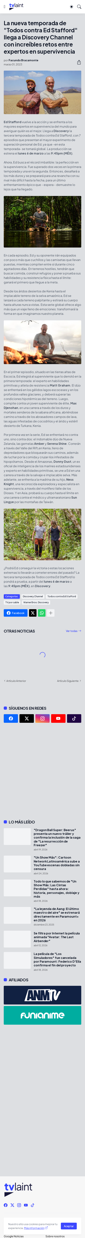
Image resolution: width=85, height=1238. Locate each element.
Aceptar (69, 1226)
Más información (34, 1228)
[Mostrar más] (50, 613)
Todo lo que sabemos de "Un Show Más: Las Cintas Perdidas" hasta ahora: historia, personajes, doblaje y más (56, 889)
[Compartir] (77, 62)
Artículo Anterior (16, 680)
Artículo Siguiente (68, 680)
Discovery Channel (33, 596)
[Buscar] (79, 6)
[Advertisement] (42, 771)
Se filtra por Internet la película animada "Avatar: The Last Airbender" (57, 937)
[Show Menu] (4, 6)
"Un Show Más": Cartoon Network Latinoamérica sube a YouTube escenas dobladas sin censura (57, 863)
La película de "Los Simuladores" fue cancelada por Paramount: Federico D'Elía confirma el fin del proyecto (57, 959)
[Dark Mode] (71, 6)
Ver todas (72, 631)
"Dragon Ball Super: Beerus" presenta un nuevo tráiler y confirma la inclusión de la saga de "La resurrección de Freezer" (57, 837)
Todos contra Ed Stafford (61, 596)
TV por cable (12, 602)
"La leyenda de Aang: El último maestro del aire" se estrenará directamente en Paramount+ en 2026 (57, 914)
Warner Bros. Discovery (36, 602)
